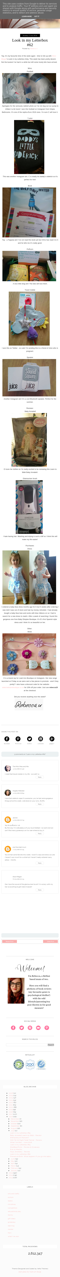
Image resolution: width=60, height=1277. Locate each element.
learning (11, 1226)
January (14, 1171)
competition (12, 1208)
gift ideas (11, 1219)
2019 (11, 1109)
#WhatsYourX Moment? (19, 1138)
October (14, 1124)
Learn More (27, 16)
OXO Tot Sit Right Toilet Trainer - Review (26, 1140)
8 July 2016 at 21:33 (18, 879)
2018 (11, 1112)
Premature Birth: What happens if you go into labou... (31, 1156)
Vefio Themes (42, 1269)
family (10, 1215)
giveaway (11, 1222)
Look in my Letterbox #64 (20, 1133)
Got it (36, 16)
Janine (15, 818)
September (15, 1126)
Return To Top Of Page (30, 1272)
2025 (11, 1095)
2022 (11, 1102)
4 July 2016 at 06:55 (18, 793)
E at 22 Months (16, 1149)
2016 (11, 1117)
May (13, 1161)
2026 (11, 1093)
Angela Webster (18, 791)
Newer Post (9, 941)
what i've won (13, 1236)
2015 (11, 1173)
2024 (11, 1098)
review (10, 1229)
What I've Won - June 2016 (21, 1142)
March (13, 1166)
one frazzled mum (19, 847)
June (13, 1159)
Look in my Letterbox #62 (20, 1154)
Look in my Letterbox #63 (20, 1145)
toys (9, 1233)
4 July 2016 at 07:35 (18, 820)
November (15, 1121)
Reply (40, 777)
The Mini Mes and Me (21, 766)
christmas (12, 1204)
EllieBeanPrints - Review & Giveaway (25, 1147)
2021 (11, 1105)
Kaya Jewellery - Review (20, 1152)
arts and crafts (13, 1194)
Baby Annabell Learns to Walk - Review (25, 1135)
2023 (11, 1100)
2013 (11, 1178)
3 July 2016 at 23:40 (18, 769)
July (13, 1131)
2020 (11, 1107)
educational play (14, 1211)
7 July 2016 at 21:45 (18, 849)
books (10, 1201)
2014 (11, 1175)
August (14, 1128)
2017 (11, 1114)
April (13, 1163)
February (15, 1168)
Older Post (50, 941)
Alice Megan (17, 877)
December (15, 1119)
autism (10, 1197)
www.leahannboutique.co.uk (13, 687)
